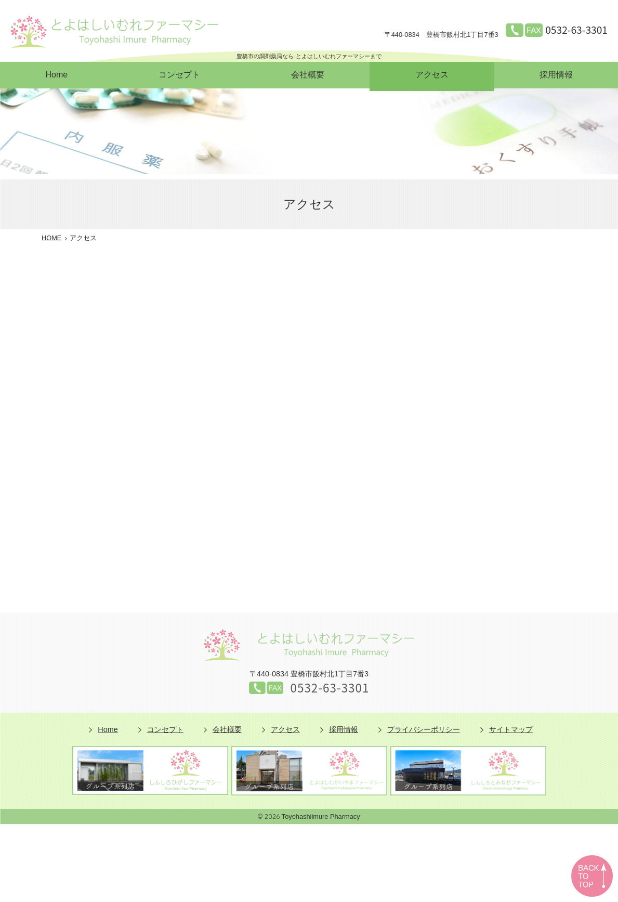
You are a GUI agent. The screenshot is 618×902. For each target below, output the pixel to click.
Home (56, 74)
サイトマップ (511, 729)
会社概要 (307, 74)
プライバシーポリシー (423, 729)
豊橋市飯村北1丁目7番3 (441, 35)
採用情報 (556, 74)
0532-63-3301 (576, 30)
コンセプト (179, 74)
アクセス (432, 74)
